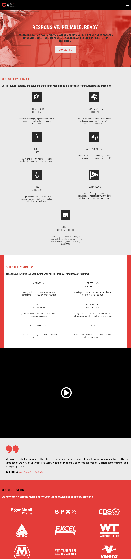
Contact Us (65, 49)
